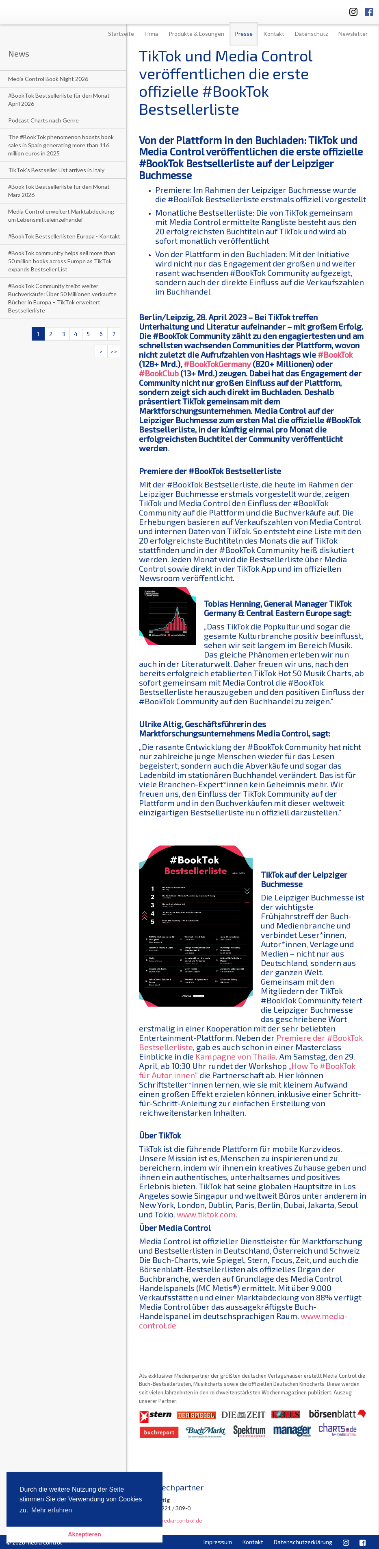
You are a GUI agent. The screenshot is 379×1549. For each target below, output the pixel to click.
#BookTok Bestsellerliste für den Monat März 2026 (59, 190)
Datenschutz (311, 33)
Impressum (218, 1541)
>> (113, 351)
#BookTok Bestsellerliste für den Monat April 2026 (59, 99)
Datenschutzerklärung (303, 1541)
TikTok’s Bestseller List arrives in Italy (56, 169)
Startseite (121, 33)
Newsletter (353, 33)
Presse (244, 33)
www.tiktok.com (206, 1214)
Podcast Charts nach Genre (43, 120)
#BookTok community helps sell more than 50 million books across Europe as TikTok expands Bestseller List (61, 261)
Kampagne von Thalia (235, 1056)
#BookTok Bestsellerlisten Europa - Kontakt (64, 236)
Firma (151, 33)
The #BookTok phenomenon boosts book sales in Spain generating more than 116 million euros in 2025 (61, 145)
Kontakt (273, 33)
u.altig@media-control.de (170, 1520)
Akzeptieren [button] (84, 1534)
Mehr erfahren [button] (51, 1510)
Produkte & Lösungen (196, 33)
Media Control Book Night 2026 (48, 78)
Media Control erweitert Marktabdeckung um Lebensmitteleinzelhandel (61, 215)
